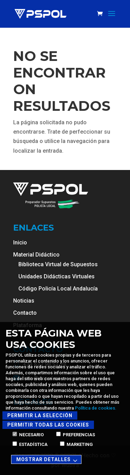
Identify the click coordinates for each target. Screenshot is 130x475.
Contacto (25, 313)
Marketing (76, 444)
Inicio (20, 242)
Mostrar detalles (47, 460)
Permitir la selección (39, 415)
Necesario (28, 434)
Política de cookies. (95, 408)
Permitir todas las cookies (48, 425)
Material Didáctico (36, 254)
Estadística (29, 444)
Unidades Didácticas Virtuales (56, 276)
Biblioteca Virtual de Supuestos (58, 264)
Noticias (23, 300)
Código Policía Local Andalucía (58, 288)
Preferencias (75, 434)
